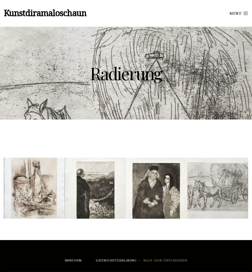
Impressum (73, 260)
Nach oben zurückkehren (162, 260)
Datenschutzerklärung (116, 260)
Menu (239, 13)
